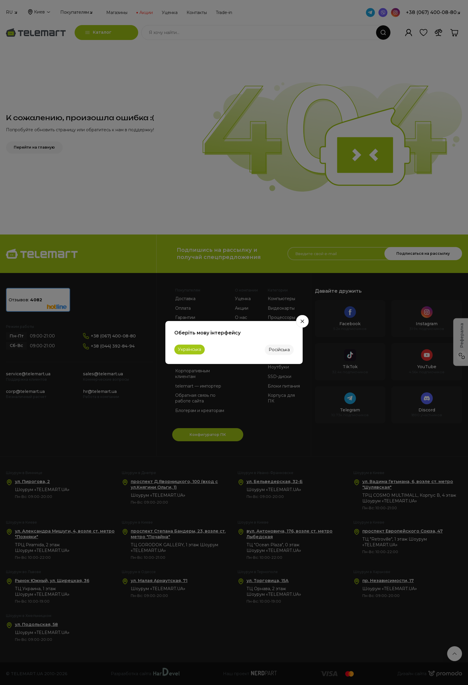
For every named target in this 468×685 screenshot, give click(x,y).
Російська (279, 349)
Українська (189, 349)
